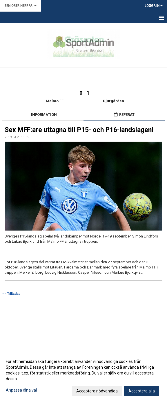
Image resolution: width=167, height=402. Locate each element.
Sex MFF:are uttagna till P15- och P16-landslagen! (79, 130)
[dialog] (83, 376)
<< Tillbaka (11, 293)
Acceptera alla (141, 391)
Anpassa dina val (21, 390)
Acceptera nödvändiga (97, 391)
